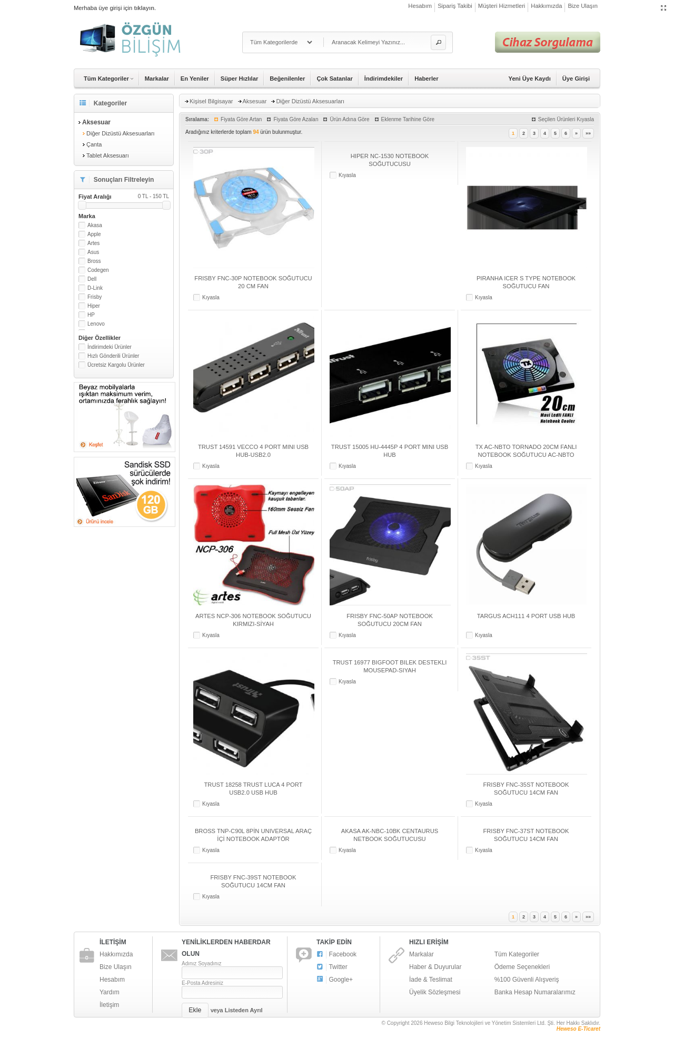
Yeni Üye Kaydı (530, 78)
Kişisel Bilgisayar (211, 101)
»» (588, 133)
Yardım (110, 992)
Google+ (334, 980)
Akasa (94, 225)
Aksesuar (255, 101)
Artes (93, 243)
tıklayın (144, 8)
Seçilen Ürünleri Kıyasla (566, 119)
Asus (93, 252)
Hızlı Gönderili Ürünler (113, 356)
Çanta (94, 144)
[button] (438, 42)
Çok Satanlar (334, 78)
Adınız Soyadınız (202, 963)
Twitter (332, 967)
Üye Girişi (576, 78)
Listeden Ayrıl (244, 1010)
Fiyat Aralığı (123, 196)
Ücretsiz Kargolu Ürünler (116, 365)
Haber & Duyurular (435, 967)
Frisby (94, 297)
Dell (91, 279)
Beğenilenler (287, 78)
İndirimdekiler (383, 78)
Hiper (93, 306)
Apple (94, 234)
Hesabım (420, 6)
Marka (86, 216)
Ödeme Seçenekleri (522, 967)
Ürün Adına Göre (349, 119)
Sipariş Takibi (455, 6)
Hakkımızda (546, 6)
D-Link (95, 288)
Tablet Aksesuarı (107, 155)
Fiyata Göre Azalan (295, 119)
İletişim (109, 1005)
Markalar (157, 78)
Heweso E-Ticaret (578, 1029)
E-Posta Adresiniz (202, 983)
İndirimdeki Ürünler (109, 347)
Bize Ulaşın (583, 6)
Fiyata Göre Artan (241, 119)
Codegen (98, 270)
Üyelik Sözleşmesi (434, 992)
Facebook (336, 954)
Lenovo (96, 324)
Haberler (426, 78)
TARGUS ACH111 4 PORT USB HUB (526, 616)
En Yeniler (195, 78)
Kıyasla (211, 297)
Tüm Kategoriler (516, 954)
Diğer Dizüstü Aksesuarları (120, 133)
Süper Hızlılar (240, 78)
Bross (94, 261)
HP (91, 315)
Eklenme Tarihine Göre (408, 119)
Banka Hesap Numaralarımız (535, 992)
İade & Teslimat (430, 979)
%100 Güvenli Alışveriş (526, 979)
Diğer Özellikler (99, 338)
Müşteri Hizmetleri (502, 6)
